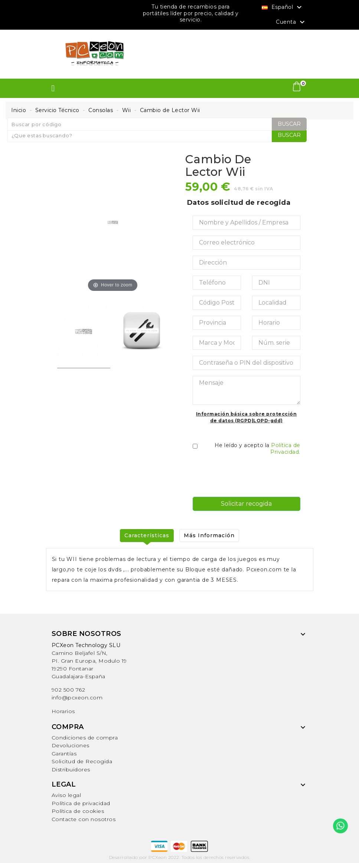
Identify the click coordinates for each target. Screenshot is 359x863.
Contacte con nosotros (84, 819)
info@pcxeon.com (77, 697)
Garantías (64, 753)
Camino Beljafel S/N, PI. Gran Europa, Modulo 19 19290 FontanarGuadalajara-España (89, 661)
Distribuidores (71, 769)
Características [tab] (146, 535)
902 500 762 (68, 689)
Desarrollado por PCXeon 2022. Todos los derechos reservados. (179, 857)
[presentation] (249, 476)
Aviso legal (66, 795)
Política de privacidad (81, 803)
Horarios (63, 711)
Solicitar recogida (246, 503)
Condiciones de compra (85, 737)
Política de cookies (78, 811)
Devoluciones (70, 745)
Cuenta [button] (291, 22)
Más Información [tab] (209, 535)
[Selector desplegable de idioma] (283, 7)
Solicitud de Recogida (82, 761)
